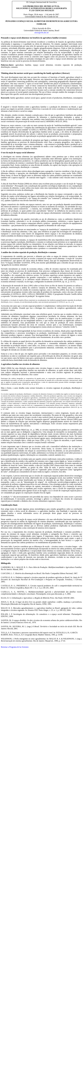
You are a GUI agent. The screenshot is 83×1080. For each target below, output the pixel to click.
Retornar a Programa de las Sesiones (15, 647)
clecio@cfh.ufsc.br (41, 33)
